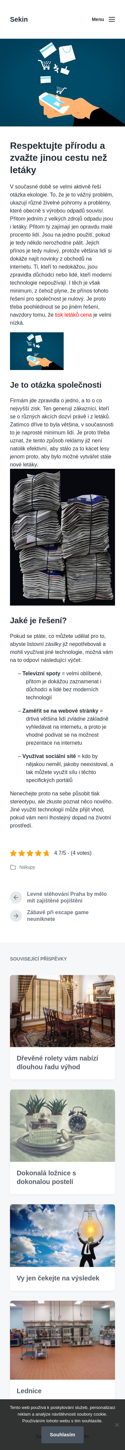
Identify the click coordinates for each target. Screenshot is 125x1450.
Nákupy (27, 867)
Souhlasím (62, 1434)
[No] (116, 1424)
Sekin (19, 19)
